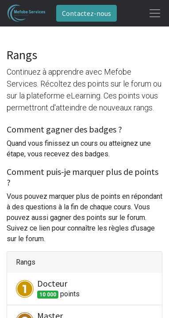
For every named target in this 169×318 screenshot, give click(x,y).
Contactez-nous (86, 13)
